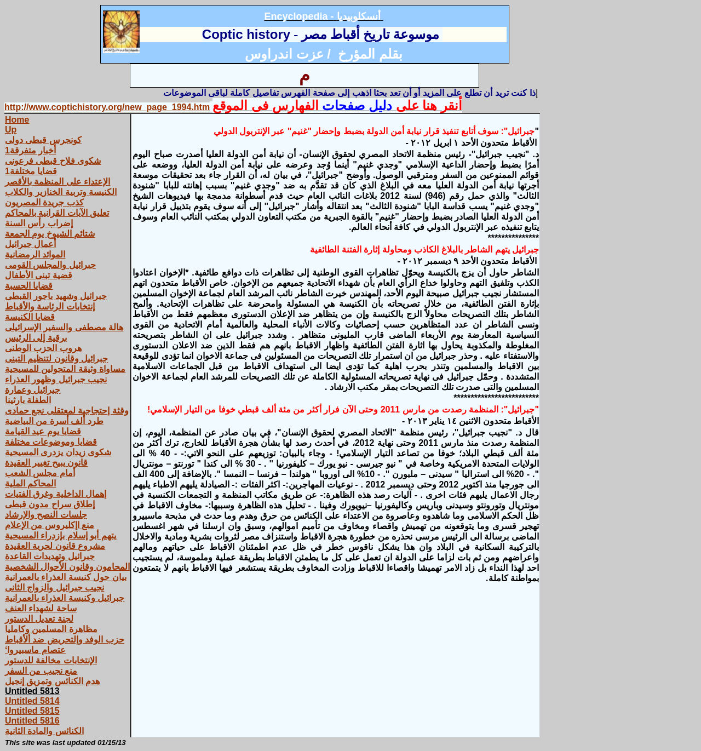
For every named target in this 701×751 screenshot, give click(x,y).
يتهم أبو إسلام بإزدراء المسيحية (60, 535)
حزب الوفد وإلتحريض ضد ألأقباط (64, 639)
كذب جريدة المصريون (44, 202)
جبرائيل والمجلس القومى (50, 265)
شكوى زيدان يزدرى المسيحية (58, 452)
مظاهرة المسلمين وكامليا (51, 629)
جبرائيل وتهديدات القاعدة (50, 556)
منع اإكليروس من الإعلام (49, 525)
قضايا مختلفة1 (31, 171)
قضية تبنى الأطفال (38, 275)
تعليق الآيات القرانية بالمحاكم (57, 212)
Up (10, 129)
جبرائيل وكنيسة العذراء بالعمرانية (64, 598)
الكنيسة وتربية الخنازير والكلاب (61, 192)
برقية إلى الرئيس (36, 337)
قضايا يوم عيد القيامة (43, 431)
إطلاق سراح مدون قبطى (50, 504)
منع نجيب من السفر (41, 670)
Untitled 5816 (32, 720)
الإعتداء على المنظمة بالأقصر (57, 181)
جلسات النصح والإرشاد (46, 514)
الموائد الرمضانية (35, 254)
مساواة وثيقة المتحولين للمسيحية (65, 369)
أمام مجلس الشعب (40, 473)
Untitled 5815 (32, 710)
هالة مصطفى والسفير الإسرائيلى (64, 327)
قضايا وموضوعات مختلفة (51, 441)
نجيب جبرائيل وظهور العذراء (56, 379)
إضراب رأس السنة (39, 223)
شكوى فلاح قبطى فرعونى (53, 160)
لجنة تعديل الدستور (39, 618)
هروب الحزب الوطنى (43, 348)
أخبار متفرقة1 (30, 150)
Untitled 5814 (32, 701)
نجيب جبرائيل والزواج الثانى (54, 587)
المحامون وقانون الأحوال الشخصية (67, 566)
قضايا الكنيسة (30, 317)
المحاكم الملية (30, 483)
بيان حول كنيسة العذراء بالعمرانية (66, 577)
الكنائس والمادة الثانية (44, 731)
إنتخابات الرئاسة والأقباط (50, 306)
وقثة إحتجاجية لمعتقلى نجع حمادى (67, 410)
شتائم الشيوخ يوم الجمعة (50, 233)
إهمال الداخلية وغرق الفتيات (55, 493)
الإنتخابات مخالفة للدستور (51, 660)
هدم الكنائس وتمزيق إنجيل (52, 681)
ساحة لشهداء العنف (41, 608)
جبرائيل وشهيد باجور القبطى (56, 296)
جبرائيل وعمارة (32, 389)
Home (17, 119)
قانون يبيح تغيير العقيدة (46, 462)
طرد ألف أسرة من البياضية (54, 421)
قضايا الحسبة (29, 285)
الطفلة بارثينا (28, 400)
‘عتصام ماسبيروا (35, 650)
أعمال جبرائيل (30, 244)
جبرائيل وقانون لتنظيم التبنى (56, 358)
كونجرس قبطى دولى (43, 140)
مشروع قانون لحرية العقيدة (55, 546)
